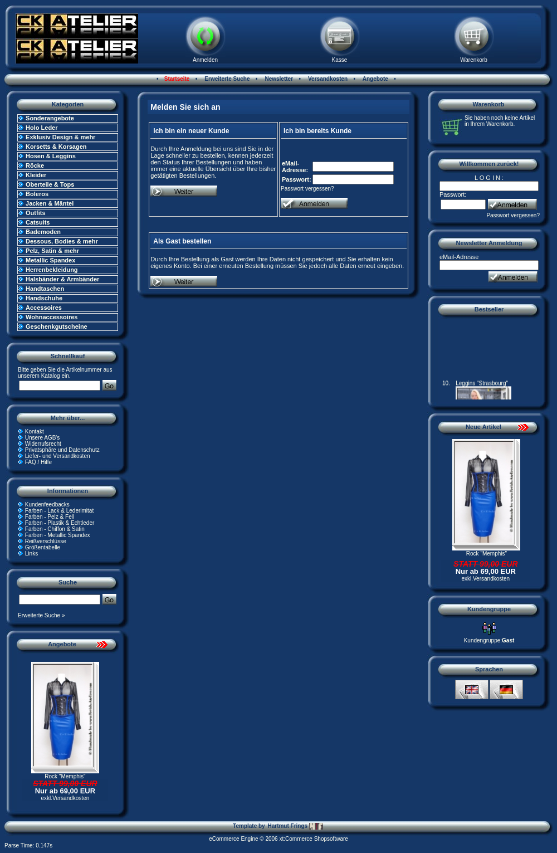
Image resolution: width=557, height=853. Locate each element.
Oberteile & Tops (50, 184)
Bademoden (43, 231)
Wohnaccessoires (51, 317)
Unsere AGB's (42, 438)
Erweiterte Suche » (41, 615)
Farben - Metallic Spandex (57, 535)
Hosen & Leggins (51, 156)
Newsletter (278, 79)
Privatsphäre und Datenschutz (62, 450)
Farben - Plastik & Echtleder (60, 523)
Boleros (37, 194)
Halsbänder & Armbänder (62, 279)
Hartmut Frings (295, 826)
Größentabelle (42, 547)
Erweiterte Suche (226, 79)
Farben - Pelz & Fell (49, 517)
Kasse (340, 60)
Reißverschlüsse (45, 541)
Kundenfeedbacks (47, 504)
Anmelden (205, 60)
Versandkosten (327, 79)
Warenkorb (473, 60)
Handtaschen (45, 288)
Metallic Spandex (50, 260)
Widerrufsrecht (43, 444)
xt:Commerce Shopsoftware (313, 839)
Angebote (374, 79)
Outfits (35, 212)
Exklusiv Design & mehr (60, 137)
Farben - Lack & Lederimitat (59, 511)
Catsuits (38, 222)
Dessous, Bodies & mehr (62, 241)
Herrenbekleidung (52, 269)
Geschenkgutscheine (56, 326)
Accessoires (44, 307)
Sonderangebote (50, 118)
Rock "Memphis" (65, 776)
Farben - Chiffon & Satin (55, 529)
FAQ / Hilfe (38, 462)
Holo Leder (41, 127)
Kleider (36, 175)
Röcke (35, 165)
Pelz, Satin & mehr (52, 250)
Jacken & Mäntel (50, 203)
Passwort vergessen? (307, 189)
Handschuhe (44, 298)
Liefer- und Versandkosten (57, 456)
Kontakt (34, 431)
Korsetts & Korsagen (56, 146)
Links (31, 553)
